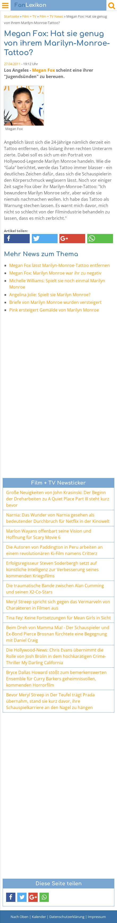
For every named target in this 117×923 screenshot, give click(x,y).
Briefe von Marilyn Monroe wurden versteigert (55, 302)
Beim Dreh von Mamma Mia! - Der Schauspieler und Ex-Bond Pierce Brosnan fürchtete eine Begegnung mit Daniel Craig (57, 634)
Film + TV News (51, 16)
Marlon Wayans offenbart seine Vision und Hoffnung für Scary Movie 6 (48, 534)
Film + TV (29, 16)
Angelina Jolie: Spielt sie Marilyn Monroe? (49, 295)
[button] (17, 238)
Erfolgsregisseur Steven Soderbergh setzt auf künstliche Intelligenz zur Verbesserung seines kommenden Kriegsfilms (52, 569)
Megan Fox (43, 70)
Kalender (39, 916)
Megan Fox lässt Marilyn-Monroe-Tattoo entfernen (59, 265)
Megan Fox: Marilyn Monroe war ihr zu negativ (55, 273)
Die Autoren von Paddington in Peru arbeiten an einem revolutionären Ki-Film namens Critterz (54, 550)
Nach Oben (19, 916)
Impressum (97, 916)
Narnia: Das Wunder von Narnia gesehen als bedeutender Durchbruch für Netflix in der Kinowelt (58, 518)
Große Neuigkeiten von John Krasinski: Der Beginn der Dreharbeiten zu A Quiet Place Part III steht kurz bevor (57, 499)
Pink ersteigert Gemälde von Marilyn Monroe (54, 310)
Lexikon (30, 5)
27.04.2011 (12, 63)
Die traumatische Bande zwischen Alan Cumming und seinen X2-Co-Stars (55, 589)
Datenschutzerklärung (66, 916)
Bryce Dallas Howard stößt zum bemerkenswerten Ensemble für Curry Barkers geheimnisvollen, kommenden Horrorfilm (56, 678)
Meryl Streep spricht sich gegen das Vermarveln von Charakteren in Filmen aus (58, 605)
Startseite (11, 16)
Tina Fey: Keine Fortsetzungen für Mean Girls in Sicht (58, 618)
